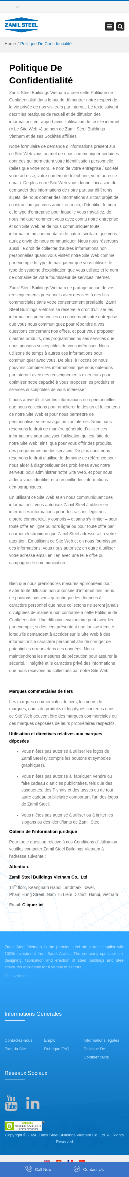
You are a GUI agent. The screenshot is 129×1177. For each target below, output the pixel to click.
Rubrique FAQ (56, 1049)
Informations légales (101, 1040)
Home (10, 43)
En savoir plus (17, 976)
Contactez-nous (18, 1040)
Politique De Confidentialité (96, 1053)
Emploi (50, 1040)
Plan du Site (15, 1049)
